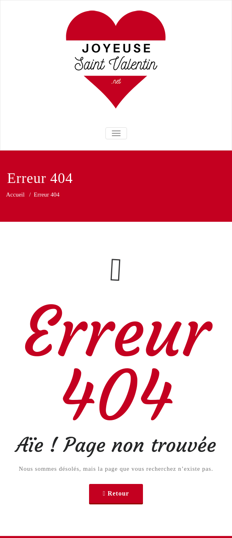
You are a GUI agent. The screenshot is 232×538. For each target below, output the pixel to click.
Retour (118, 493)
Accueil (15, 194)
